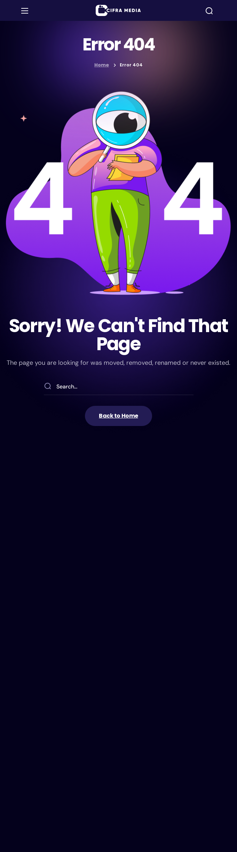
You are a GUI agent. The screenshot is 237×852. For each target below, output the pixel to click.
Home (101, 65)
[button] (209, 10)
